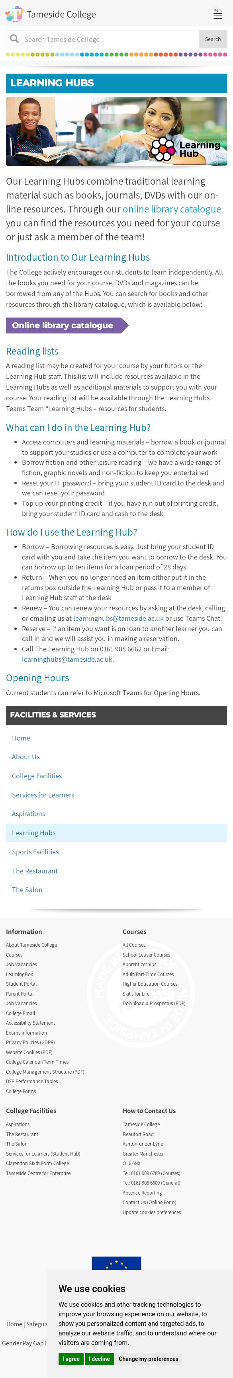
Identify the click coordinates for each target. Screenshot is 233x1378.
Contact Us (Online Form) (149, 1202)
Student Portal (21, 983)
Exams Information (26, 1032)
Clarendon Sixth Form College (37, 1163)
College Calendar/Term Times (37, 1061)
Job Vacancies (21, 964)
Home (21, 738)
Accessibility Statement (30, 1022)
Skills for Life (136, 993)
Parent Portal (19, 993)
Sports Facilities (35, 851)
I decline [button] (99, 1359)
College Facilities (37, 775)
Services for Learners (43, 794)
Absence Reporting (142, 1192)
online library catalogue (172, 208)
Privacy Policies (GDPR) (30, 1042)
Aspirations (28, 813)
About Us (25, 756)
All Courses (134, 944)
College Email (20, 1013)
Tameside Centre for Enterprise (38, 1173)
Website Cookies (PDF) (29, 1052)
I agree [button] (71, 1359)
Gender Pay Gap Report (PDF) (40, 1343)
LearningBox (19, 974)
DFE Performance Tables (32, 1081)
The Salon (27, 889)
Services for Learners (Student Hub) (43, 1153)
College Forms (21, 1091)
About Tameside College (31, 944)
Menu (220, 13)
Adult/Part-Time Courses (148, 974)
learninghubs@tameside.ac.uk (118, 618)
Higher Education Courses (150, 983)
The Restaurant (35, 870)
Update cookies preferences (152, 1212)
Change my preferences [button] (148, 1359)
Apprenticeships (139, 964)
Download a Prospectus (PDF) (154, 1003)
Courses (14, 954)
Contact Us (160, 1110)
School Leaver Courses (146, 954)
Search (213, 39)
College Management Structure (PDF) (45, 1071)
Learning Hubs (33, 832)
